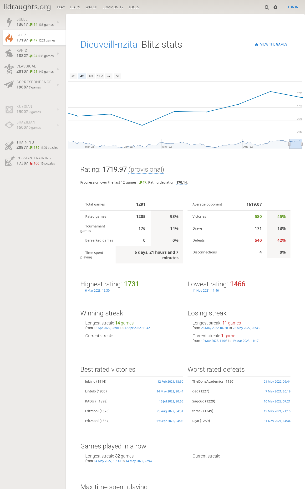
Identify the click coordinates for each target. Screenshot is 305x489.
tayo (195, 420)
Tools (133, 7)
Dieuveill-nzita (108, 44)
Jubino (90, 381)
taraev (197, 411)
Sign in (292, 7)
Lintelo (90, 391)
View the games (273, 44)
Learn (75, 7)
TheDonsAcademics (208, 381)
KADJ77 (91, 401)
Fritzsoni (92, 411)
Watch (91, 7)
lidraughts (27, 6)
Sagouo (198, 401)
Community (112, 7)
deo (195, 391)
